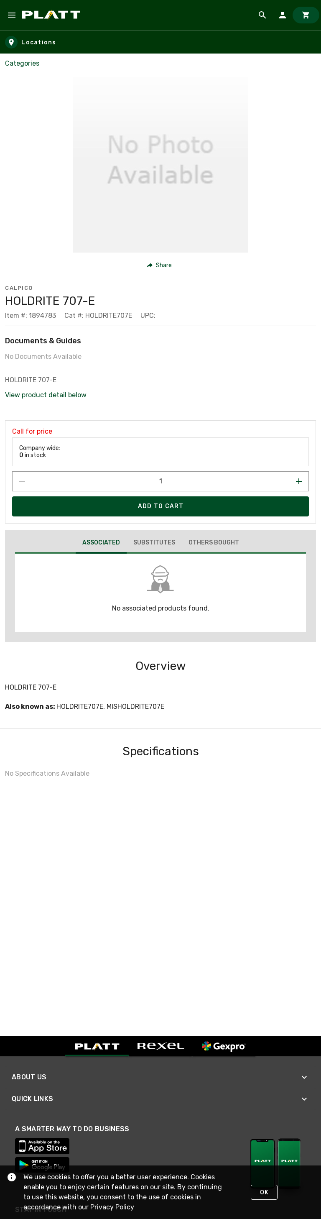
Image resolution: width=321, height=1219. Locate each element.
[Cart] (306, 15)
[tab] (101, 544)
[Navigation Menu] (12, 15)
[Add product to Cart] (160, 506)
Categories (22, 63)
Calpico (19, 288)
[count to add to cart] (160, 481)
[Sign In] (283, 15)
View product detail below (46, 395)
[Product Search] (262, 15)
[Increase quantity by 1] (298, 481)
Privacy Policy (112, 1207)
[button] (159, 265)
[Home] (52, 15)
